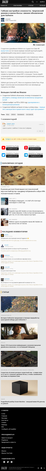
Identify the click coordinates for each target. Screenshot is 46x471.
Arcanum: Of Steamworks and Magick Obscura (17, 370)
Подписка (4, 440)
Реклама (4, 418)
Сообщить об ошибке (8, 429)
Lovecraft (7, 267)
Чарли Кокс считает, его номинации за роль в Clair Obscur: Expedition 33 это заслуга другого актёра (22, 261)
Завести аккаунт (7, 438)
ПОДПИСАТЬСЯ (12, 149)
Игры (7, 114)
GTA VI (3, 343)
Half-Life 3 (12, 198)
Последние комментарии (14, 232)
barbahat (7, 279)
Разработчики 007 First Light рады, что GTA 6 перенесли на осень (19, 240)
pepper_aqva (11, 124)
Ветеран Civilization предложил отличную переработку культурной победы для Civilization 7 (20, 319)
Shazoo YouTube (6, 453)
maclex (6, 234)
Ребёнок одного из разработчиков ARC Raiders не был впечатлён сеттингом (25, 222)
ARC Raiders (13, 209)
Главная (4, 416)
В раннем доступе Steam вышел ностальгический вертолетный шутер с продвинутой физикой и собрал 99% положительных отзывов (23, 191)
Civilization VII (6, 315)
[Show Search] (32, 2)
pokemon (7, 255)
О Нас (3, 414)
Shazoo (3, 451)
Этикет (3, 422)
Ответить (41, 124)
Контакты (4, 420)
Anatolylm (8, 19)
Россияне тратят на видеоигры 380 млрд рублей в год (15, 251)
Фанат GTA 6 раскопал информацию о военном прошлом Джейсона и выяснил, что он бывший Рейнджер (21, 346)
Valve (3, 399)
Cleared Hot (5, 187)
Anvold (6, 245)
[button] (4, 5)
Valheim (13, 114)
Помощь (4, 425)
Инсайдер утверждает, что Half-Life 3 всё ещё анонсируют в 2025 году (24, 201)
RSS (2, 427)
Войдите (8, 139)
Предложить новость (8, 442)
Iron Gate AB (29, 114)
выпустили (5, 51)
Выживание (21, 114)
